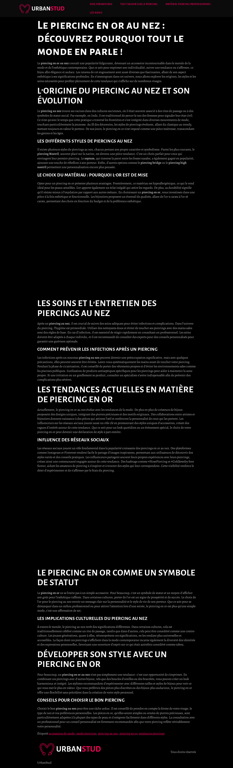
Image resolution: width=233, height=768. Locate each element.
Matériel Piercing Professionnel (188, 4)
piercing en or (128, 733)
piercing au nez (108, 733)
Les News (96, 12)
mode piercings (86, 733)
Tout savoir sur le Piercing (139, 4)
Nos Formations (101, 4)
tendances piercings (152, 733)
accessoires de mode (62, 733)
